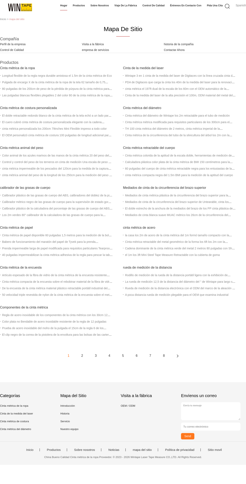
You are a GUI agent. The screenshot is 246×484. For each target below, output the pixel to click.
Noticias (113, 449)
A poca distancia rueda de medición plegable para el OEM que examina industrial (176, 294)
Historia (64, 413)
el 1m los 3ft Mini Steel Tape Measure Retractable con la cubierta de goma (172, 255)
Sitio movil (215, 449)
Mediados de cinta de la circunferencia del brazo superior (164, 187)
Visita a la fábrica (93, 44)
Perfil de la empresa (13, 44)
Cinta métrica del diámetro (142, 108)
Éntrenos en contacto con (186, 5)
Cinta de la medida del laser (143, 68)
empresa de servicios (95, 50)
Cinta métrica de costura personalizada (28, 108)
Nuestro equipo (69, 429)
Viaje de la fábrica (125, 5)
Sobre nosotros (99, 5)
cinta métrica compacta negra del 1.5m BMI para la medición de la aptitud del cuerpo (179, 175)
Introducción (67, 405)
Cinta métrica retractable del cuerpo (149, 148)
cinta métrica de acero (139, 227)
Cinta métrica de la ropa (17, 68)
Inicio (29, 449)
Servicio (65, 421)
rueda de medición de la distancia (147, 267)
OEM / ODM (128, 405)
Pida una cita (215, 5)
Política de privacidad (180, 449)
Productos (79, 5)
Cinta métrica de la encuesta (21, 267)
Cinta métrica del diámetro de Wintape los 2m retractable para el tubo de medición (177, 115)
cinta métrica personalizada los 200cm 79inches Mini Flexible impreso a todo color (54, 128)
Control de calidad (153, 5)
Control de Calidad (12, 50)
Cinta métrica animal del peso (21, 148)
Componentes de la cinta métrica (24, 307)
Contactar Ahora (174, 50)
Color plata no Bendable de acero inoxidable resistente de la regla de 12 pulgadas (54, 321)
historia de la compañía (179, 44)
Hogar (63, 5)
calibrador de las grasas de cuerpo (25, 187)
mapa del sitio (142, 449)
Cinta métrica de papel (16, 227)
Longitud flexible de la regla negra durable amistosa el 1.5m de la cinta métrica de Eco (57, 75)
